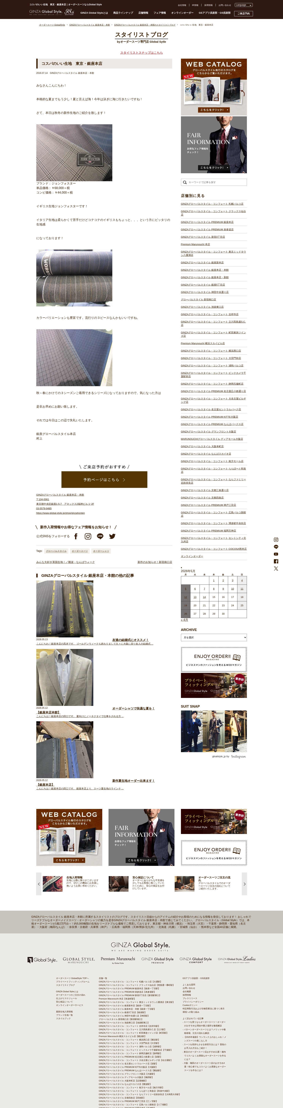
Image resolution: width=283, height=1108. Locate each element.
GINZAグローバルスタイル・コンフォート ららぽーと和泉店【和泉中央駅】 (135, 1054)
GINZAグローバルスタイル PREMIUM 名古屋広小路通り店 (213, 391)
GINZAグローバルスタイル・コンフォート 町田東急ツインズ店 (213, 334)
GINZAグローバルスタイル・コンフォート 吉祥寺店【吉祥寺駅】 (129, 989)
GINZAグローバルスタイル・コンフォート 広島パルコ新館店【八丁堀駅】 (134, 1068)
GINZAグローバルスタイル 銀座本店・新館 (205, 277)
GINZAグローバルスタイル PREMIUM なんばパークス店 (212, 424)
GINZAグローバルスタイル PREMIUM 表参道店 (207, 229)
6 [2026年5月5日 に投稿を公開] (195, 588)
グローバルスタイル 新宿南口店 (198, 299)
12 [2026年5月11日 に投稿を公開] (185, 597)
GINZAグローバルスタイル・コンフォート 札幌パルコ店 (212, 203)
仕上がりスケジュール (66, 962)
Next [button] (244, 847)
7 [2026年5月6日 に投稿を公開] (204, 588)
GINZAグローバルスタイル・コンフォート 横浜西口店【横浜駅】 (129, 1003)
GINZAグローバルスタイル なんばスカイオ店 (206, 453)
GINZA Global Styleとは (94, 12)
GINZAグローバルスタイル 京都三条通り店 (205, 490)
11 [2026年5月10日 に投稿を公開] (242, 588)
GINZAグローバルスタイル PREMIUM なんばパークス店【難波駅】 (130, 1034)
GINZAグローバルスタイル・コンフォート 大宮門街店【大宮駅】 (129, 1006)
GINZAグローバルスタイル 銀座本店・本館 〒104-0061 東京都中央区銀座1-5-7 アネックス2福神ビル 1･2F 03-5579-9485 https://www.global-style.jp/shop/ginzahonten (65, 503)
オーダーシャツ (101, 551)
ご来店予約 (243, 13)
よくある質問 (189, 948)
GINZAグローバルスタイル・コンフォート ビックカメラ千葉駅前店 (213, 375)
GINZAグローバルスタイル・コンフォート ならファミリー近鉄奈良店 (213, 481)
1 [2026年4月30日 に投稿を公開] (213, 580)
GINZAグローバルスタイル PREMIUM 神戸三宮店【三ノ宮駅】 (128, 1064)
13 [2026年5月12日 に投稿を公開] (195, 597)
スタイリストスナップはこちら (141, 52)
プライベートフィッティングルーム (73, 945)
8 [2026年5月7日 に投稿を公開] (213, 588)
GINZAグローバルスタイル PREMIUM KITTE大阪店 (209, 416)
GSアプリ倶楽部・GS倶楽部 (215, 12)
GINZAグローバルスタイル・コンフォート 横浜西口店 (211, 350)
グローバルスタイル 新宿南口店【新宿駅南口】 (121, 982)
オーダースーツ (80, 551)
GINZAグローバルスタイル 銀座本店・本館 (205, 270)
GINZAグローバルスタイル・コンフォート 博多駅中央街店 (213, 523)
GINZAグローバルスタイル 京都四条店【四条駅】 (122, 1061)
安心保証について (64, 965)
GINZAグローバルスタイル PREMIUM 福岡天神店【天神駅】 (127, 1071)
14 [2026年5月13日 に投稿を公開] (204, 597)
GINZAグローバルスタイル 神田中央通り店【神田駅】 (124, 979)
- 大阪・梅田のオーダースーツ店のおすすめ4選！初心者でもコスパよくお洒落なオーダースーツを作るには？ (204, 1030)
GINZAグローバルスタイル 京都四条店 (202, 497)
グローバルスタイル (56, 551)
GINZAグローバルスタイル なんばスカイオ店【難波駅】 (125, 1047)
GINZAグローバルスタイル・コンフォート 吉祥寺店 (210, 314)
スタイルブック (63, 982)
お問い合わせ (225, 5)
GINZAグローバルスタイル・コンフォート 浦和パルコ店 (212, 365)
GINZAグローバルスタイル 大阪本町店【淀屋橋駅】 (123, 1044)
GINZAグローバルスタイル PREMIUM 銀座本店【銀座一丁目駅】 (129, 952)
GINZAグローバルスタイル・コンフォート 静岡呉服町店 (212, 383)
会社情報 (182, 5)
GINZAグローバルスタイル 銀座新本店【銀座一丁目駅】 (125, 969)
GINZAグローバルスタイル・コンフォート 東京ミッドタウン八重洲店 (213, 253)
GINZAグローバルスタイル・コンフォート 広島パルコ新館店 (213, 514)
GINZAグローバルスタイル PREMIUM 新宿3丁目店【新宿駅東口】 (130, 959)
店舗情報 (143, 12)
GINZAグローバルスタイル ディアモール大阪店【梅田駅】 (126, 1040)
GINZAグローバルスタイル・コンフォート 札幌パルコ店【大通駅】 (130, 945)
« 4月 (184, 619)
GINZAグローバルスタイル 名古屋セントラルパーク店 (211, 409)
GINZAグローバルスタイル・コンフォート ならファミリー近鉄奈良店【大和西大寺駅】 (140, 1058)
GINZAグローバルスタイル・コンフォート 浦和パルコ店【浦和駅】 (130, 1010)
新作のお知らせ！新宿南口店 (155, 562)
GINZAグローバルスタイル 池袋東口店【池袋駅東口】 (124, 986)
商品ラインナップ (123, 12)
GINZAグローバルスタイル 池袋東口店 (202, 307)
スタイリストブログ (65, 948)
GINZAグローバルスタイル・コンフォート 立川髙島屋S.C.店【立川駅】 (132, 993)
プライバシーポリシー (193, 965)
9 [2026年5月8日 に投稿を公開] (223, 588)
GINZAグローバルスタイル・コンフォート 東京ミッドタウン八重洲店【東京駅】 (137, 965)
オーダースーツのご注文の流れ (70, 958)
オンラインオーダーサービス (69, 968)
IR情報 (195, 5)
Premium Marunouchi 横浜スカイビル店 (203, 343)
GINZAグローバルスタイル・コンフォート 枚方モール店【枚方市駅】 (131, 1051)
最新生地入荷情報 (64, 975)
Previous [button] (38, 847)
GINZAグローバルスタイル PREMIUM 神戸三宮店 (208, 505)
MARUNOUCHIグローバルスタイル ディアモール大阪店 (212, 439)
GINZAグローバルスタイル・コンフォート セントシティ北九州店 (213, 540)
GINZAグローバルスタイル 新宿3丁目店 (203, 236)
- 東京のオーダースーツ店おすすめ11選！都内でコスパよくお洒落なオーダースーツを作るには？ (204, 1019)
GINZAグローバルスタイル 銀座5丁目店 (203, 284)
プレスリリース (190, 962)
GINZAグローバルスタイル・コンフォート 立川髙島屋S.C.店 (213, 323)
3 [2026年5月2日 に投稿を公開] (232, 580)
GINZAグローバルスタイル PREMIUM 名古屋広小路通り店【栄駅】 (130, 1020)
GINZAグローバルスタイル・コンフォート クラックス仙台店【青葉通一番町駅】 (137, 948)
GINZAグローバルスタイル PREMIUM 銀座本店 (207, 222)
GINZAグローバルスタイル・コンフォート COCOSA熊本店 (214, 548)
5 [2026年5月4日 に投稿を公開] (185, 588)
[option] (98, 847)
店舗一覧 (103, 941)
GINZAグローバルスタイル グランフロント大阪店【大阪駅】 (127, 1037)
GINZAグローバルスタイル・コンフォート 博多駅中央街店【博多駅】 (131, 1075)
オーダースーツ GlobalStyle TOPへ (72, 941)
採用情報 (208, 5)
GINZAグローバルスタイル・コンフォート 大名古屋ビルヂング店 (213, 400)
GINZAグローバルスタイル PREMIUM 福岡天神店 (208, 530)
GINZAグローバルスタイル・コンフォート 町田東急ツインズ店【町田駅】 (134, 996)
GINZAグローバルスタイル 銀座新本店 (202, 262)
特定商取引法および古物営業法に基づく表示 (203, 972)
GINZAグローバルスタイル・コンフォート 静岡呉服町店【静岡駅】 (130, 1017)
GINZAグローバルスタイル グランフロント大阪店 (208, 431)
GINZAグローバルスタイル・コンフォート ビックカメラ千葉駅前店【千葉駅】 (136, 1013)
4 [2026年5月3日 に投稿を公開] (242, 580)
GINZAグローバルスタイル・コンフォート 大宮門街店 (211, 358)
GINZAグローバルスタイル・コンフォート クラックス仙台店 (213, 213)
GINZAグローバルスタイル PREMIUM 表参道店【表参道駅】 (127, 955)
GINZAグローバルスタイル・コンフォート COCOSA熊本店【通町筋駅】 (133, 1081)
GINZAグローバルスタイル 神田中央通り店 (205, 292)
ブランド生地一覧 (64, 978)
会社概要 (187, 955)
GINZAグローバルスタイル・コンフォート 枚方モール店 (212, 461)
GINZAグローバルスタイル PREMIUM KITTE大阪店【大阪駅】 (128, 1030)
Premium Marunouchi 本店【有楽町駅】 (117, 962)
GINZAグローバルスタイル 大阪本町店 (202, 446)
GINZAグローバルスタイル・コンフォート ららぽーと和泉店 (213, 470)
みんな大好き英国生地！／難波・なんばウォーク (65, 562)
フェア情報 (160, 12)
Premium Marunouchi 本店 (195, 244)
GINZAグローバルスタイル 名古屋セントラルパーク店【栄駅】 (128, 1027)
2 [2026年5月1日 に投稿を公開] (223, 580)
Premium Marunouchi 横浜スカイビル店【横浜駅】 (123, 1000)
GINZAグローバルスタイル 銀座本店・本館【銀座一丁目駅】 (127, 972)
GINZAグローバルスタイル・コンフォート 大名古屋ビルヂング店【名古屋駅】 (136, 1023)
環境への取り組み (191, 975)
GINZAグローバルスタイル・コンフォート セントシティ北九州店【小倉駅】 (135, 1078)
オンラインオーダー (182, 12)
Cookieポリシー (190, 968)
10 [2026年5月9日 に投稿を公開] (232, 588)
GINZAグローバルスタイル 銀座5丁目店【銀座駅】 (123, 976)
